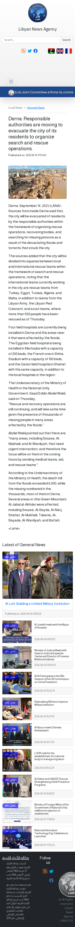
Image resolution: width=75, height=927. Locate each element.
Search (66, 39)
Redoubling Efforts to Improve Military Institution (51, 703)
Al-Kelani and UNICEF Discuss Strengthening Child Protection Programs (52, 782)
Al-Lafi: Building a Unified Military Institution (37, 604)
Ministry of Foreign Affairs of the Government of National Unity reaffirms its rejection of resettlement (51, 809)
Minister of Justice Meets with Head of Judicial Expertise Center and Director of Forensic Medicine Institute (51, 655)
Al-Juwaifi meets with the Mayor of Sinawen (51, 626)
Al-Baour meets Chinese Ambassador (47, 729)
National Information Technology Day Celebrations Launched (51, 833)
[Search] (31, 40)
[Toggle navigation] (11, 81)
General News (36, 107)
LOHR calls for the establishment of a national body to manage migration (49, 756)
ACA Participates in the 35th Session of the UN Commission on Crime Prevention (51, 679)
